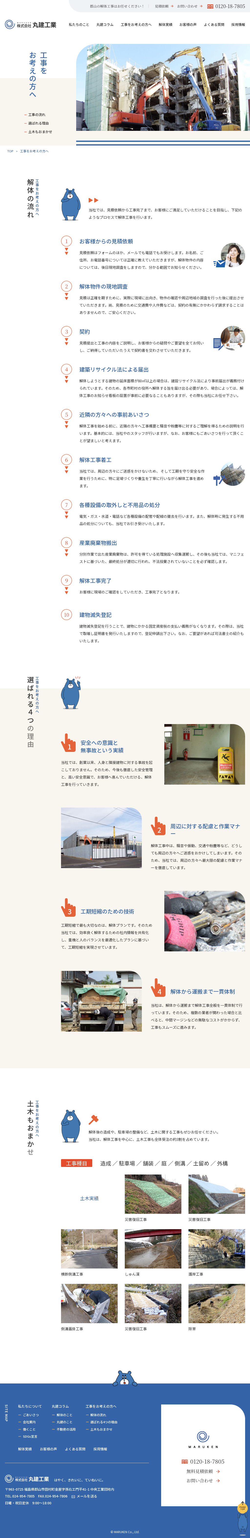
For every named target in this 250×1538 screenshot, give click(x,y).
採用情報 (238, 24)
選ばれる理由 (38, 123)
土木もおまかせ (40, 131)
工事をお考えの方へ (136, 24)
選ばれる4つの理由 (103, 1422)
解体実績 (165, 24)
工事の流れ (36, 114)
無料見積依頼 (200, 1471)
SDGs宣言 (30, 1436)
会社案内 (29, 1422)
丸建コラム (105, 24)
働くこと (29, 1429)
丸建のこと (65, 1422)
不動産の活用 (66, 1429)
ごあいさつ (31, 1415)
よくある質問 (214, 24)
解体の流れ (98, 1415)
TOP (10, 151)
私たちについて (30, 1406)
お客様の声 (188, 24)
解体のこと (65, 1415)
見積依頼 (161, 6)
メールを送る (87, 1496)
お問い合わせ (187, 6)
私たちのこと (79, 24)
